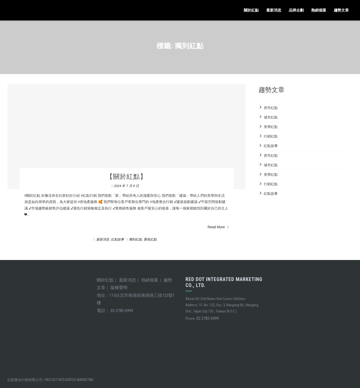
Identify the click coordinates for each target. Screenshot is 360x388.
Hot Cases (224, 299)
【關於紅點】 (126, 176)
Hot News (208, 299)
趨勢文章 (341, 10)
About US (192, 299)
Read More (218, 227)
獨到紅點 (135, 239)
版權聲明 (119, 287)
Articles (239, 299)
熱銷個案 (318, 10)
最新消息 (273, 10)
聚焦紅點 (150, 239)
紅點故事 (117, 239)
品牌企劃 (296, 10)
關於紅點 (251, 10)
